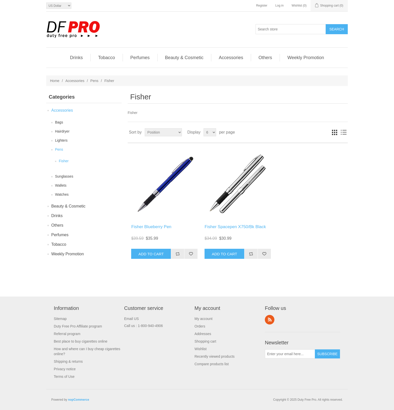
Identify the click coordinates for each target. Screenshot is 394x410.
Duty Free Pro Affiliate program (78, 326)
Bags (59, 122)
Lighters (61, 140)
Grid (334, 132)
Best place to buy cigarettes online (80, 341)
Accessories (231, 57)
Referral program (67, 334)
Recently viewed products (214, 356)
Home (54, 81)
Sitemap (60, 319)
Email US (131, 319)
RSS (269, 319)
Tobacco (106, 57)
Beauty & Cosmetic (184, 57)
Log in (279, 5)
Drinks (76, 57)
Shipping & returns (68, 361)
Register (261, 5)
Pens (94, 81)
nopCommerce (78, 399)
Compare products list (211, 364)
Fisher (64, 161)
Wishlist (200, 349)
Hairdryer (62, 131)
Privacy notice (65, 369)
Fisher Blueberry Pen (151, 226)
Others (265, 57)
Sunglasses (64, 176)
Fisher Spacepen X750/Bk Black (235, 226)
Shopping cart (205, 341)
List (343, 132)
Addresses (202, 334)
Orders (199, 326)
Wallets (60, 185)
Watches (62, 194)
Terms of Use (64, 377)
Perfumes (140, 57)
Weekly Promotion (305, 57)
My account (203, 319)
